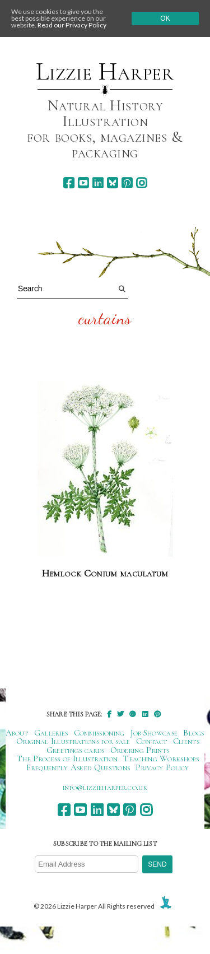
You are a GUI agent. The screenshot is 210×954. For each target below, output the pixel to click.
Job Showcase (154, 733)
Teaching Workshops (161, 758)
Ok (165, 18)
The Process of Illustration (67, 758)
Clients (186, 741)
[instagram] (141, 182)
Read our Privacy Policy (72, 25)
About (17, 733)
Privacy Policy (162, 767)
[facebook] (68, 182)
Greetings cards (75, 750)
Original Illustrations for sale (73, 741)
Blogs (193, 733)
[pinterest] (127, 182)
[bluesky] (112, 182)
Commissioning (99, 733)
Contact (151, 741)
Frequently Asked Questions (78, 767)
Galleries (51, 733)
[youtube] (83, 182)
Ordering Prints (140, 750)
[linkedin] (97, 182)
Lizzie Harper (105, 72)
